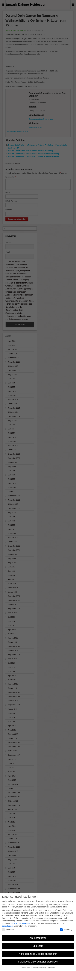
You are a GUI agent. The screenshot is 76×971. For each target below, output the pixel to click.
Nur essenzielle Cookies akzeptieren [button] (38, 954)
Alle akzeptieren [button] (38, 938)
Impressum (51, 967)
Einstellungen (7, 926)
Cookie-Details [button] (26, 967)
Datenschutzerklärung (20, 923)
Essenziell (8, 929)
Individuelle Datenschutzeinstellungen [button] (38, 961)
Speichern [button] (38, 946)
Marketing (66, 929)
